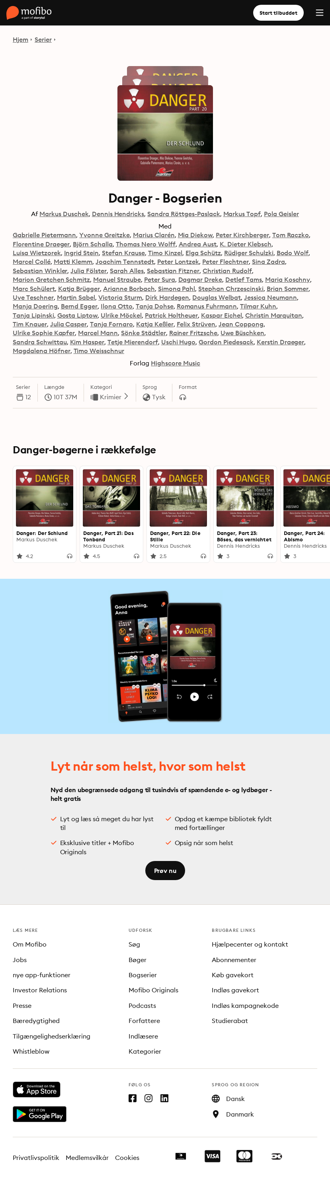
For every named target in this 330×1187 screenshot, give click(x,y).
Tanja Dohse (155, 306)
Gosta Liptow (77, 315)
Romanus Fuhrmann (207, 306)
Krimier (114, 397)
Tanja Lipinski (33, 315)
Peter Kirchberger (242, 235)
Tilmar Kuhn (258, 306)
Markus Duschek (64, 214)
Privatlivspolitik (36, 1158)
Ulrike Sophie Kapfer (44, 333)
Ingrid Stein (81, 253)
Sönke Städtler (143, 333)
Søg (134, 944)
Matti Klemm (73, 262)
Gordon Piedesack (226, 342)
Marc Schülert (34, 289)
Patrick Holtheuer (171, 315)
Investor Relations (40, 990)
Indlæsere (143, 1036)
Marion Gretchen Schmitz (51, 279)
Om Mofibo (30, 944)
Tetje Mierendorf (132, 342)
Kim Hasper (87, 342)
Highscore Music (175, 363)
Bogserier (143, 975)
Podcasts (142, 1005)
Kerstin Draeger (281, 342)
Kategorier (145, 1051)
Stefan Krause (123, 253)
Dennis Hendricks (118, 214)
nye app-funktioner (41, 975)
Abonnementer (234, 960)
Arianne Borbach (129, 289)
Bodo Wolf (293, 253)
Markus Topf (242, 214)
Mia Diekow (195, 235)
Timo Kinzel (165, 253)
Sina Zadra (268, 262)
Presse (22, 1005)
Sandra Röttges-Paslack (183, 214)
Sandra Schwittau (40, 342)
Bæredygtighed (36, 1021)
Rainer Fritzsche (193, 333)
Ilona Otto (117, 306)
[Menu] (320, 13)
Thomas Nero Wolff (145, 244)
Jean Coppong (241, 324)
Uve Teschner (33, 297)
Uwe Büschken (242, 333)
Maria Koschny (287, 279)
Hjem (20, 39)
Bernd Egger (79, 306)
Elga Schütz (203, 253)
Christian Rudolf (227, 271)
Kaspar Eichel (221, 315)
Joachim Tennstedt (125, 262)
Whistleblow (31, 1051)
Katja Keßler (155, 324)
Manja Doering (35, 306)
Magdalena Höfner (41, 351)
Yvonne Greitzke (104, 235)
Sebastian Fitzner (173, 271)
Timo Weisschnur (99, 351)
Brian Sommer (288, 289)
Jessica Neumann (270, 297)
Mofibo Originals (153, 990)
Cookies (127, 1158)
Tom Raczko (290, 235)
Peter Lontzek (178, 262)
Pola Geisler (281, 214)
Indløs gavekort (235, 990)
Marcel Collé (32, 262)
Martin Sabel (76, 297)
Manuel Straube (117, 279)
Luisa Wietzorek (37, 253)
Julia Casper (68, 324)
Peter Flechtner (225, 262)
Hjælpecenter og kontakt (250, 944)
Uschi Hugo (178, 342)
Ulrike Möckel (121, 315)
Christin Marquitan (273, 315)
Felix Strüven (196, 324)
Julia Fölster (88, 271)
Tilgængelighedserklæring (51, 1036)
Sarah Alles (127, 271)
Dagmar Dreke (200, 279)
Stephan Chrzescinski (230, 289)
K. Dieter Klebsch (245, 244)
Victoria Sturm (120, 297)
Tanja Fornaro (111, 324)
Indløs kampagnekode (245, 1005)
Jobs (20, 960)
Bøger (137, 960)
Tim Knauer (30, 324)
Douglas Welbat (216, 297)
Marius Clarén (154, 235)
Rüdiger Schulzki (248, 253)
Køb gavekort (233, 975)
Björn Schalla (93, 244)
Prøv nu (165, 871)
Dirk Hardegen (167, 297)
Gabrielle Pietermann (44, 235)
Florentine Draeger (41, 244)
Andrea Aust (198, 244)
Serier (43, 39)
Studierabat (230, 1021)
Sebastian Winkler (40, 271)
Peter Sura (159, 279)
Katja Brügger (79, 289)
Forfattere (144, 1021)
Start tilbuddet (278, 13)
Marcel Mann (98, 333)
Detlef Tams (243, 279)
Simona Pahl (176, 289)
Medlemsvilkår (87, 1158)
